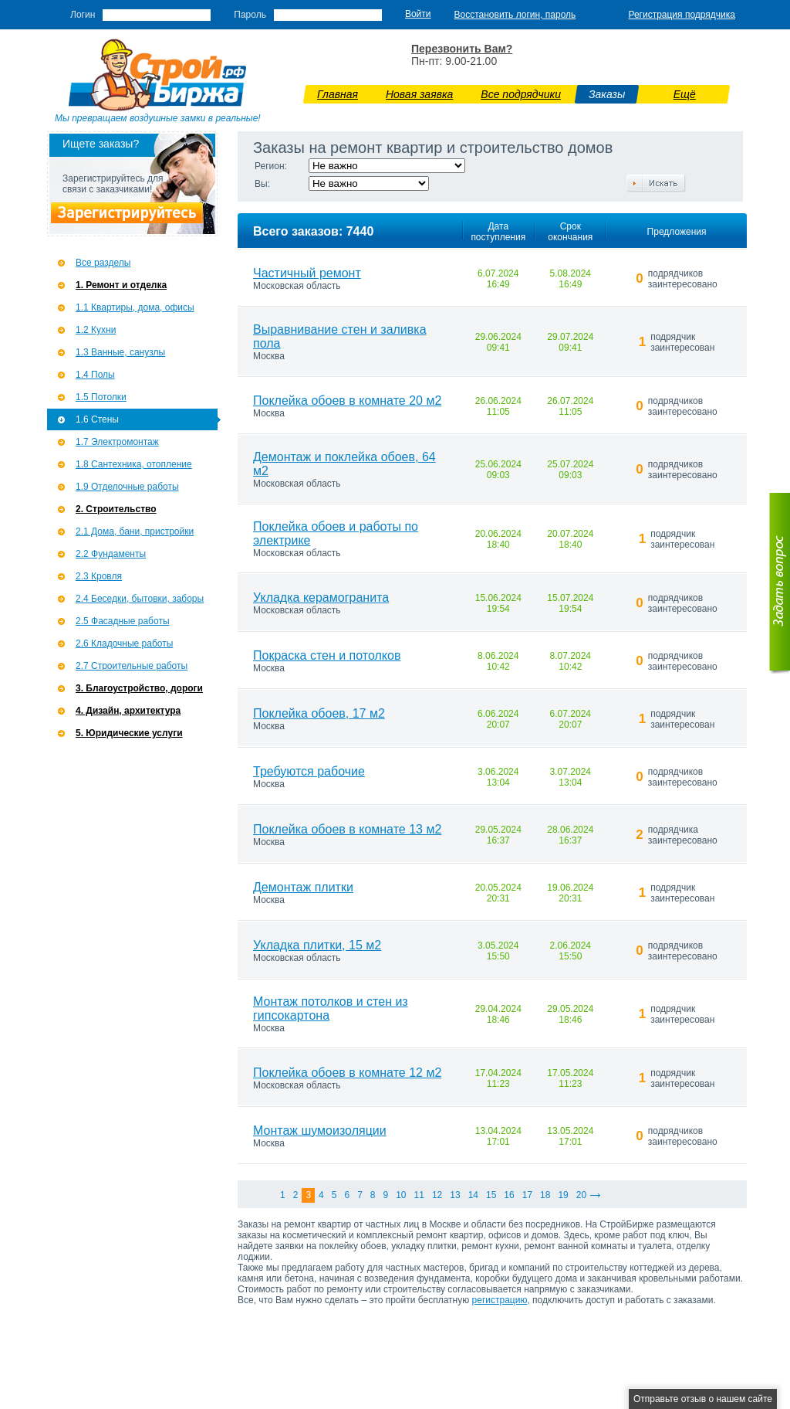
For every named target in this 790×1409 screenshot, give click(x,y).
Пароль (250, 14)
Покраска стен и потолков (326, 655)
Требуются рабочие (309, 771)
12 (437, 1195)
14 (473, 1195)
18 (545, 1195)
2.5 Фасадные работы (123, 621)
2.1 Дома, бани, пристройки (135, 531)
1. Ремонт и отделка (121, 285)
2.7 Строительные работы (131, 665)
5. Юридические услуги (129, 733)
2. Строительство (116, 509)
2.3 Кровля (99, 576)
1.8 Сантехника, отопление (134, 464)
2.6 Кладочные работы (124, 643)
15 (491, 1195)
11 (419, 1195)
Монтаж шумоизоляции (320, 1130)
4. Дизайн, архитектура (128, 710)
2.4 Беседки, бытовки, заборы (140, 598)
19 (563, 1195)
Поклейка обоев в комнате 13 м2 (347, 829)
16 (509, 1195)
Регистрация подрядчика (681, 14)
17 (527, 1195)
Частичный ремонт (307, 273)
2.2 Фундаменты (111, 553)
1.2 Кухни (96, 329)
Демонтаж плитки (303, 887)
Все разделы (103, 262)
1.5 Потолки (101, 397)
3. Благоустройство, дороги (139, 688)
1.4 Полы (95, 374)
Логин (82, 14)
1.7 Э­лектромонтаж (117, 441)
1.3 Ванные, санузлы (120, 352)
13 (455, 1195)
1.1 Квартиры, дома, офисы (135, 307)
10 (401, 1195)
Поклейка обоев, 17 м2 (319, 713)
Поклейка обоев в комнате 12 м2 (347, 1072)
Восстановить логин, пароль (515, 14)
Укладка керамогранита (321, 597)
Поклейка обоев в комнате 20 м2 (347, 400)
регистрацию (500, 1300)
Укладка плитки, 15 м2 (317, 945)
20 (581, 1195)
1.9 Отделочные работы (127, 486)
